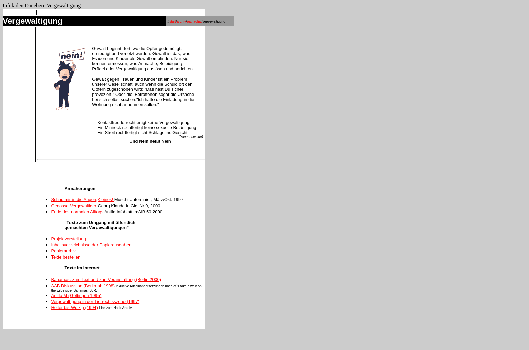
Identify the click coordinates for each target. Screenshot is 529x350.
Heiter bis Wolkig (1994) (74, 307)
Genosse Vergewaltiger (73, 205)
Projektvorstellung (68, 238)
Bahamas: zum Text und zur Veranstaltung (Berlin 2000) (106, 279)
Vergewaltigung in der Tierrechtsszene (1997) (95, 301)
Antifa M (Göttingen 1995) (76, 295)
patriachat (194, 21)
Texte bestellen (65, 257)
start (172, 21)
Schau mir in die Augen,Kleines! (82, 199)
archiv (181, 21)
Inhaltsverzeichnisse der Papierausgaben (91, 244)
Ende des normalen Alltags (77, 211)
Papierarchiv (63, 250)
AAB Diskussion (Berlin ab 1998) (83, 285)
